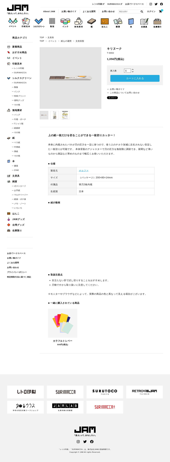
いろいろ (18, 208)
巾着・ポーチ (20, 119)
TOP (42, 37)
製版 (16, 87)
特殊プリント (20, 96)
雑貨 (12, 181)
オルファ (84, 170)
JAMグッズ (16, 219)
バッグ (17, 115)
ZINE (16, 170)
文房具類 (80, 41)
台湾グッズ (15, 225)
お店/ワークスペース (134, 4)
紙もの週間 (66, 41)
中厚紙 (17, 147)
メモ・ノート (20, 204)
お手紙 (17, 190)
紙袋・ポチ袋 (20, 199)
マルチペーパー (21, 195)
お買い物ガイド (68, 11)
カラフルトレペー (62, 341)
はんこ (13, 213)
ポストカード (20, 186)
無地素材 (14, 110)
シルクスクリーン (19, 78)
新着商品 (14, 47)
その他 (17, 105)
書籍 (16, 166)
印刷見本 (14, 64)
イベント (52, 41)
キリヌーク (17, 9)
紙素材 (17, 128)
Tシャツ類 (18, 124)
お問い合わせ (108, 11)
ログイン (151, 11)
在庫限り (14, 230)
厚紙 (16, 151)
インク (17, 92)
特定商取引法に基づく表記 (19, 277)
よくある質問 (89, 11)
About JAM (49, 11)
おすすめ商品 (17, 52)
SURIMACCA (114, 4)
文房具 (51, 37)
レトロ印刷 (98, 4)
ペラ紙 (17, 142)
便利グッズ (19, 100)
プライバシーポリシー (17, 272)
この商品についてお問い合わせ (125, 92)
